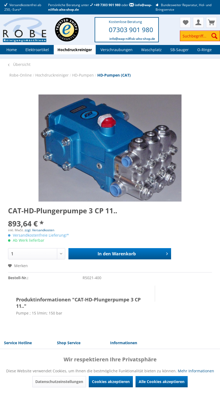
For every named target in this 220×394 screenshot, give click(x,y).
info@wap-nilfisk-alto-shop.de (132, 38)
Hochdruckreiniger (52, 75)
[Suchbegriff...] (200, 36)
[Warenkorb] (211, 22)
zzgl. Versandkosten (39, 230)
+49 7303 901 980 (105, 5)
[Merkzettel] (185, 22)
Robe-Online (21, 75)
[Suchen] (214, 36)
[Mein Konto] (198, 22)
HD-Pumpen (83, 75)
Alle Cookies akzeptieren (161, 381)
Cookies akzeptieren (111, 381)
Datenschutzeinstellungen (59, 381)
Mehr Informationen (196, 370)
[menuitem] (200, 38)
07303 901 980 (131, 29)
